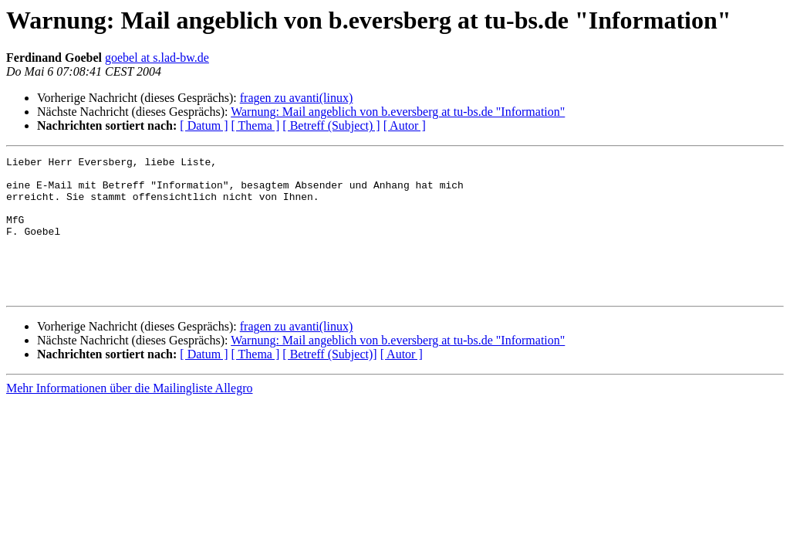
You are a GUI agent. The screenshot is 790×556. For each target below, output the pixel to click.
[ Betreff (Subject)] (329, 381)
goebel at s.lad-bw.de (157, 57)
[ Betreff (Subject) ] (331, 125)
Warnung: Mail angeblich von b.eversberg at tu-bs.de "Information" (398, 111)
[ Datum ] (204, 125)
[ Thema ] (255, 125)
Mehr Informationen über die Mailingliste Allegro (129, 415)
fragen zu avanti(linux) (296, 97)
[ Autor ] (404, 125)
